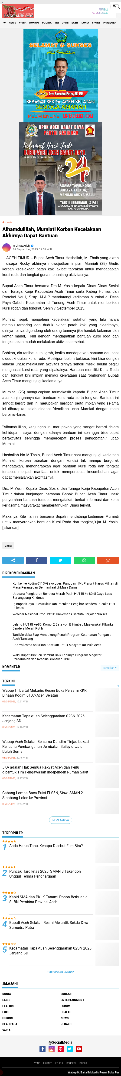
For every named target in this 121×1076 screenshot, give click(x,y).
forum (65, 1006)
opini (65, 22)
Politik (59, 1063)
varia (22, 22)
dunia (85, 22)
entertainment (72, 1000)
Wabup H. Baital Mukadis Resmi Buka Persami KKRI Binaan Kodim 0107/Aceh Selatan (45, 693)
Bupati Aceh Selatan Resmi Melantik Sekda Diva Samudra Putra (48, 925)
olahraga (9, 1024)
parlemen (109, 22)
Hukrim (47, 1063)
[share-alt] (13, 560)
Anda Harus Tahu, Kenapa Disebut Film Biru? (46, 846)
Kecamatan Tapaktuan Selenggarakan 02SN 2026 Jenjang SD (43, 718)
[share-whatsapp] (84, 560)
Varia (37, 1063)
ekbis (75, 22)
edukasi (66, 994)
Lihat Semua (60, 819)
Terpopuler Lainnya (60, 972)
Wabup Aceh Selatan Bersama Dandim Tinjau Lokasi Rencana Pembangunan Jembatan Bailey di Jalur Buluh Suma (45, 746)
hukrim (34, 22)
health (66, 1012)
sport (96, 22)
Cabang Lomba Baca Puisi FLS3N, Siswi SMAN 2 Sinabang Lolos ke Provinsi (42, 795)
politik (47, 22)
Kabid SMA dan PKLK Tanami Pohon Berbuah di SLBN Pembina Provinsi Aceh (48, 899)
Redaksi (71, 1063)
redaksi (66, 1024)
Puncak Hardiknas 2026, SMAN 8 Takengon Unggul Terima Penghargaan (45, 874)
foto (5, 1012)
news (12, 22)
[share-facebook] (36, 560)
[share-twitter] (60, 560)
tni (57, 22)
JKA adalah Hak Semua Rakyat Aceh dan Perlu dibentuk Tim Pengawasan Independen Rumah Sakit (45, 769)
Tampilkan (109, 667)
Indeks (83, 1063)
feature (8, 1006)
